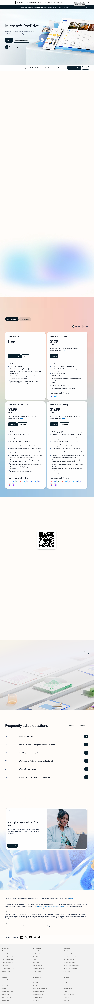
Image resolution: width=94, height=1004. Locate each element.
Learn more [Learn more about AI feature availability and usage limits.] (55, 926)
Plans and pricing (49, 2)
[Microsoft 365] (22, 2)
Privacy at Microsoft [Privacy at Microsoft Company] (67, 988)
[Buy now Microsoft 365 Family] (54, 424)
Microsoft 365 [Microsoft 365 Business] (5, 988)
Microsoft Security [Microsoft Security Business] (6, 982)
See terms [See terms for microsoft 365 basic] (64, 350)
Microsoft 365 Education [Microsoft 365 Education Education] (68, 959)
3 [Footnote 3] (13, 833)
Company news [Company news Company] (66, 985)
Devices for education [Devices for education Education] (68, 953)
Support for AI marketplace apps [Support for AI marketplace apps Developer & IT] (40, 988)
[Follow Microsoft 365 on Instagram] (35, 937)
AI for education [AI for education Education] (66, 971)
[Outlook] (51, 396)
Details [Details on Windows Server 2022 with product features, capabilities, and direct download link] (71, 898)
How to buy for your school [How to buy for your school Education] (69, 962)
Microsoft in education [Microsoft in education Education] (68, 950)
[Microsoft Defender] (35, 481)
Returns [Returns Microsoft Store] (34, 959)
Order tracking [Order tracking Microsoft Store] (36, 962)
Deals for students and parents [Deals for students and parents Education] (70, 968)
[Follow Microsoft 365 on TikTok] (39, 937)
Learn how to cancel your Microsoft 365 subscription (51, 906)
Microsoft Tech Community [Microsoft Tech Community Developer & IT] (39, 991)
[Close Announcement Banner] (86, 7)
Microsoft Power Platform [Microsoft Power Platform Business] (7, 991)
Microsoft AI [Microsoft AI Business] (5, 979)
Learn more (16, 920)
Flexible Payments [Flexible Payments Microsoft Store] (37, 971)
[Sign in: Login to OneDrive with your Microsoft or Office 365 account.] (85, 68)
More (58, 2)
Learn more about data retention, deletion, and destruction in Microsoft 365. (41, 908)
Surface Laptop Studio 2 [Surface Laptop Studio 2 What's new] (7, 956)
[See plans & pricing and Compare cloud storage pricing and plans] (74, 68)
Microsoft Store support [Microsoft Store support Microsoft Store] (38, 956)
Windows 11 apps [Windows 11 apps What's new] (6, 971)
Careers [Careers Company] (65, 979)
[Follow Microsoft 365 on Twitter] (26, 937)
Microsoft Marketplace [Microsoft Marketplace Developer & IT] (38, 994)
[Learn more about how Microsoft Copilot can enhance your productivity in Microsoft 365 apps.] (12, 846)
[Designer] (9, 484)
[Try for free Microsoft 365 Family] (64, 424)
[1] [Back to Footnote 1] (6, 901)
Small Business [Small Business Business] (5, 1000)
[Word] (13, 481)
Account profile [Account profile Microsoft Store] (36, 950)
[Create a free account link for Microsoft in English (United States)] (21, 40)
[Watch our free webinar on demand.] (58, 7)
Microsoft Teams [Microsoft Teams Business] (6, 994)
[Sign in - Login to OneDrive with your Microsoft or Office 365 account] (9, 40)
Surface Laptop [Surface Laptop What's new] (5, 953)
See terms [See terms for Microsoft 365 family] (64, 418)
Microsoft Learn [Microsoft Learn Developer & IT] (36, 985)
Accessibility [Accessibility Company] (66, 997)
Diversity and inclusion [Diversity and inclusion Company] (68, 994)
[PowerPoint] (20, 481)
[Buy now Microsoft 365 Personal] (12, 424)
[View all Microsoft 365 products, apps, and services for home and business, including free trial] (85, 651)
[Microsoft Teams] (38, 481)
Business (40, 2)
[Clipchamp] (13, 484)
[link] (8, 68)
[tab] (12, 319)
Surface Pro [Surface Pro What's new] (4, 950)
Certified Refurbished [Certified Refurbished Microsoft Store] (37, 965)
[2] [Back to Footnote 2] (6, 911)
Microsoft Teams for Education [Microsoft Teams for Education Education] (70, 956)
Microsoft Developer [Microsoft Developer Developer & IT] (37, 982)
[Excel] (16, 481)
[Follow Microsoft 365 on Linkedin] (21, 937)
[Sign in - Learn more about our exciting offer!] (14, 356)
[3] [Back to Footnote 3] (6, 923)
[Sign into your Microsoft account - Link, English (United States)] (25, 356)
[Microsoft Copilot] (9, 481)
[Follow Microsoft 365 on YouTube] (30, 937)
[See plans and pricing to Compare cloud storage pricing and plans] (13, 47)
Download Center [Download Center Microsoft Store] (37, 953)
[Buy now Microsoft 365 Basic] (54, 356)
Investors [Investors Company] (65, 991)
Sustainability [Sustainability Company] (66, 1000)
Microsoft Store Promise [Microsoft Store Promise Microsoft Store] (38, 968)
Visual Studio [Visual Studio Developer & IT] (36, 1000)
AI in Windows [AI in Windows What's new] (5, 965)
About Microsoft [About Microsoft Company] (67, 982)
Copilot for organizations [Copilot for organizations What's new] (7, 959)
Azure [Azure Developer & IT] (34, 979)
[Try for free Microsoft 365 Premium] (22, 424)
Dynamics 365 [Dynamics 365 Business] (5, 985)
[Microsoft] (8, 2)
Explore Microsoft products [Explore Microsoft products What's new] (8, 968)
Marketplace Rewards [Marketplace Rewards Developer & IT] (38, 997)
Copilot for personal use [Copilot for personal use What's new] (7, 962)
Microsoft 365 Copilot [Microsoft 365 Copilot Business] (7, 997)
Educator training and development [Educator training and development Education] (71, 965)
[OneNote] (27, 481)
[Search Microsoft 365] (83, 2)
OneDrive (32, 2)
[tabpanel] (46, 407)
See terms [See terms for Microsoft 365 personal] (23, 418)
